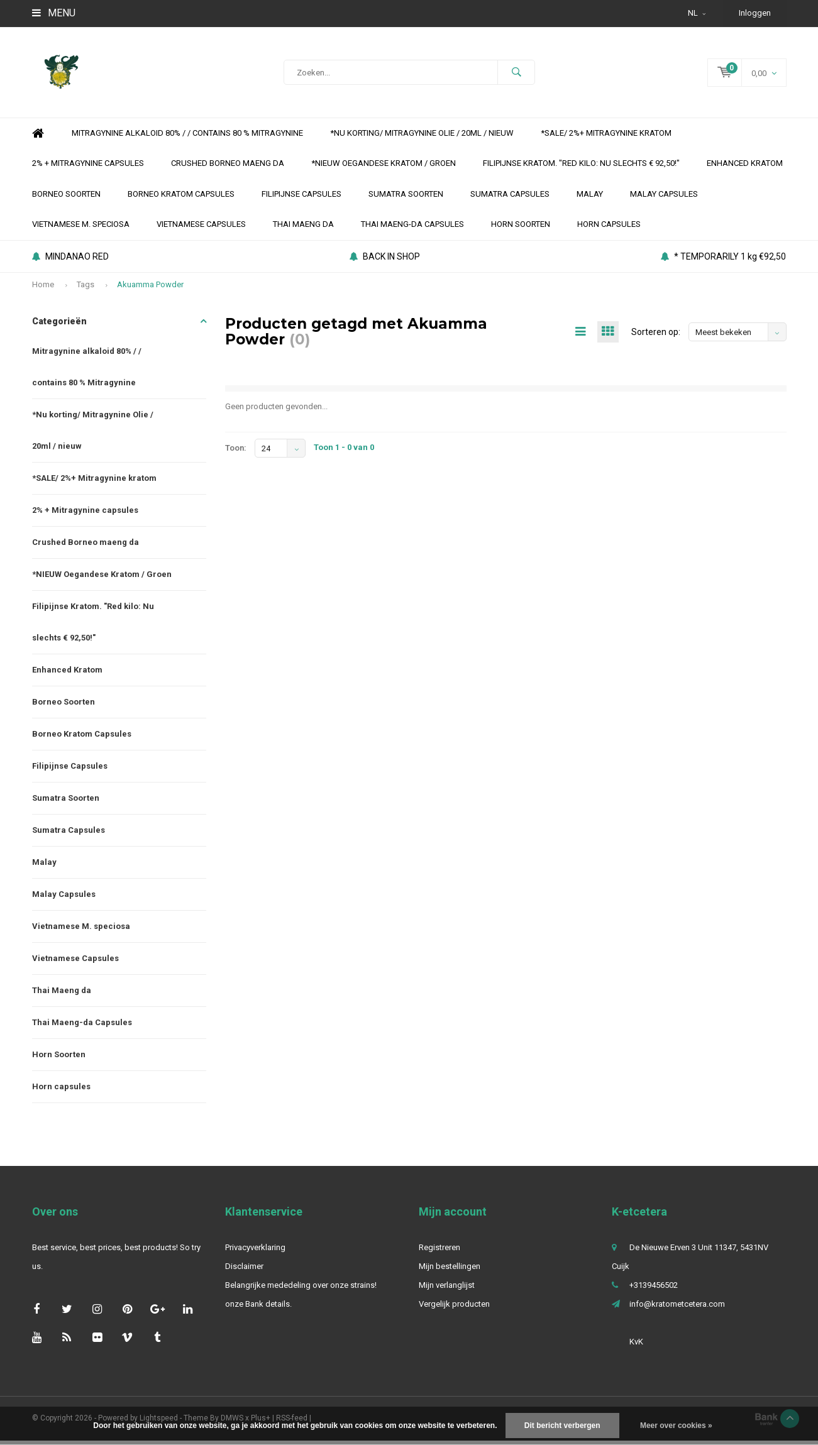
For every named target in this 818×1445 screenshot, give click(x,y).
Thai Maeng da (303, 228)
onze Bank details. (258, 1308)
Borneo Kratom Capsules (181, 198)
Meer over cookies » (676, 1425)
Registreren (439, 1251)
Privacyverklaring (255, 1251)
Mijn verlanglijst (447, 1289)
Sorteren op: (655, 336)
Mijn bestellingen (449, 1270)
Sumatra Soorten (405, 198)
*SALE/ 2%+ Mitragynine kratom (606, 137)
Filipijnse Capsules (301, 198)
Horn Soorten (520, 228)
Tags (85, 289)
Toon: (235, 452)
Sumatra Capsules (510, 198)
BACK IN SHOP (385, 261)
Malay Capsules (664, 198)
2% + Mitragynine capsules (88, 167)
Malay (590, 198)
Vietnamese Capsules (201, 228)
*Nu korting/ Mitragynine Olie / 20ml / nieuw (422, 137)
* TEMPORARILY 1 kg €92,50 (723, 261)
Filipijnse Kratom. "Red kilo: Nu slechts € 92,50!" (581, 167)
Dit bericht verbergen (562, 1425)
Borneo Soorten (66, 198)
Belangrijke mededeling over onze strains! (301, 1289)
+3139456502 (653, 1289)
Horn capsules (609, 228)
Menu (53, 13)
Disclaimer (244, 1270)
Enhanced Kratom (745, 167)
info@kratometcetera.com (677, 1308)
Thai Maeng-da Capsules (412, 228)
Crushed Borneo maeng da (227, 167)
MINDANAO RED (70, 261)
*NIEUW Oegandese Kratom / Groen (383, 167)
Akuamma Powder (150, 289)
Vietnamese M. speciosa (81, 228)
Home (38, 138)
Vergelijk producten (454, 1308)
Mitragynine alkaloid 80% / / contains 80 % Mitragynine (187, 137)
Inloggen (755, 13)
